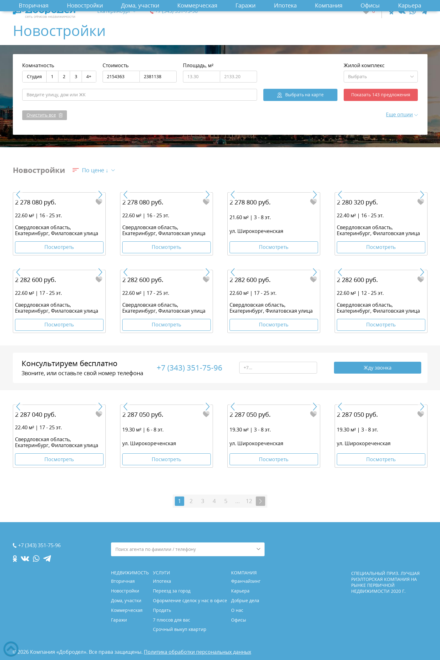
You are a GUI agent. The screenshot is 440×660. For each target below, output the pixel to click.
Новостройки (85, 5)
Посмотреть (59, 247)
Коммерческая (197, 5)
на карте (304, 95)
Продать (162, 610)
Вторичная (33, 5)
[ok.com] (391, 11)
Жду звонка (378, 367)
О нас (237, 610)
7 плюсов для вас (171, 620)
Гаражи (245, 5)
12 (249, 501)
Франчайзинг (245, 581)
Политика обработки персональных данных (197, 651)
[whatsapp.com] (412, 11)
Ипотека (285, 5)
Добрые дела (245, 600)
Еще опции (399, 114)
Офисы (370, 5)
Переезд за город (171, 591)
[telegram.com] (423, 11)
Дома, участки (140, 5)
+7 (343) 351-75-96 (176, 11)
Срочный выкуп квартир (179, 629)
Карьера (409, 5)
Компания (328, 5)
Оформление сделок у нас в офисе (190, 600)
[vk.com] (401, 11)
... (237, 501)
